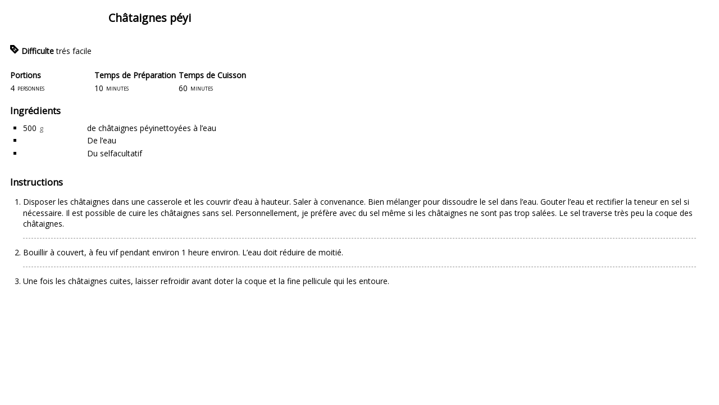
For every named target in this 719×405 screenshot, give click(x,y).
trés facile (74, 51)
